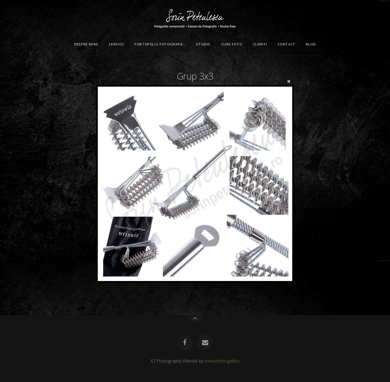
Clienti (260, 44)
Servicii (116, 44)
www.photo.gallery (222, 361)
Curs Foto (231, 44)
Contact (286, 44)
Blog (311, 44)
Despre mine (86, 44)
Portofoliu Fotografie (158, 44)
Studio (203, 44)
